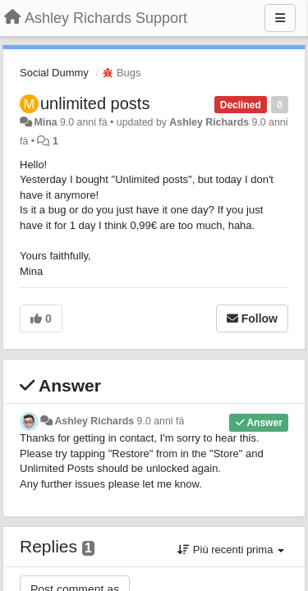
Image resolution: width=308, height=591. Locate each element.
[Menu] (280, 18)
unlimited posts (94, 103)
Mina (45, 122)
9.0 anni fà (161, 421)
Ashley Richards (209, 122)
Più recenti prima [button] (230, 549)
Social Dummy (54, 72)
